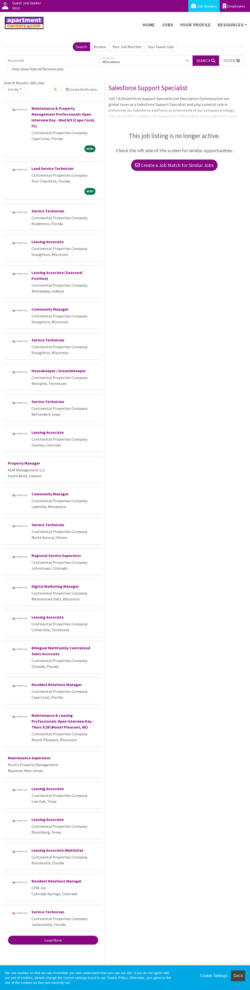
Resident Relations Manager (56, 684)
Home (149, 25)
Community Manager (50, 309)
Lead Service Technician (52, 168)
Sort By (13, 89)
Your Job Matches (127, 46)
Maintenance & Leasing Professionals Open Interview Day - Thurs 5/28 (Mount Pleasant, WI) (62, 721)
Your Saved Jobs (161, 46)
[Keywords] (52, 60)
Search (81, 46)
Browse (100, 46)
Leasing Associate (47, 241)
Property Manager (24, 463)
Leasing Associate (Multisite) (57, 850)
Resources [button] (230, 25)
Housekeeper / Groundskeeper (58, 370)
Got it (238, 976)
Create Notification (81, 89)
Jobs (167, 25)
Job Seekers (204, 6)
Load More (53, 940)
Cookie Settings (213, 976)
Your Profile (195, 25)
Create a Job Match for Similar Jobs (174, 165)
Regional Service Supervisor (56, 555)
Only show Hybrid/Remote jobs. (38, 68)
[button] (231, 60)
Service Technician (47, 210)
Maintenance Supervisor (29, 757)
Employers (234, 6)
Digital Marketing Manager (55, 586)
